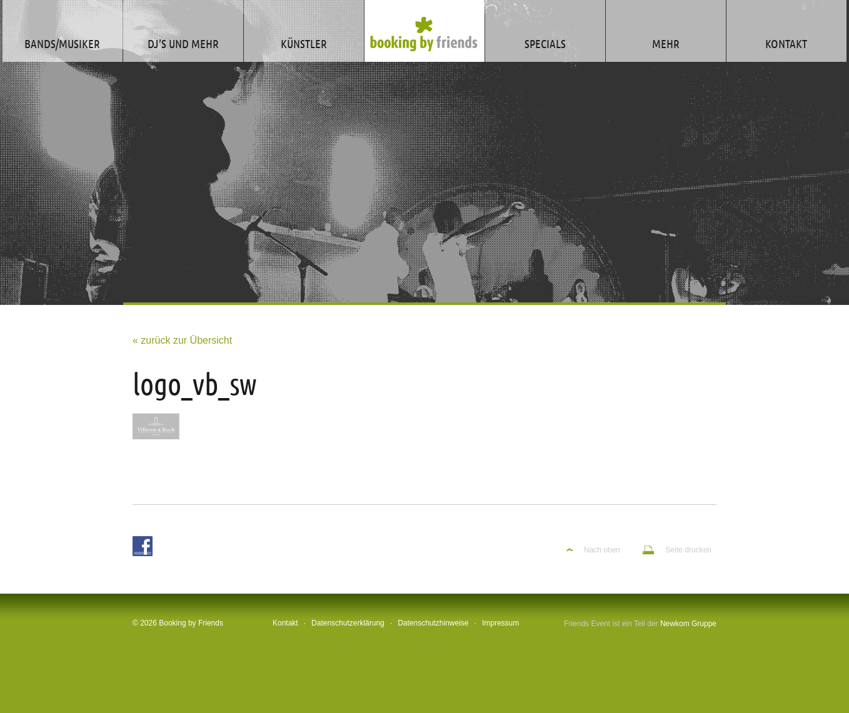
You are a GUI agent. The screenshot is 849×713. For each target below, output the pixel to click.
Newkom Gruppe (688, 623)
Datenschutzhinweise (433, 623)
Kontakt (285, 623)
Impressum (500, 623)
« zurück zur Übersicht (182, 340)
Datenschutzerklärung (347, 623)
